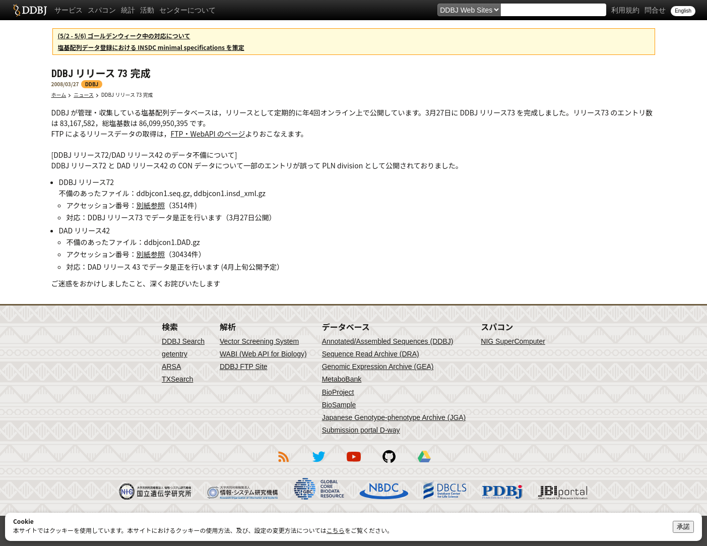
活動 (147, 10)
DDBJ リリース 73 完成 (129, 94)
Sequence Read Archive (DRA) (370, 354)
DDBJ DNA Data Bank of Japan (30, 10)
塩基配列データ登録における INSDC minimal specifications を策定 (151, 47)
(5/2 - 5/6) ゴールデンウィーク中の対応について (124, 35)
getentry (174, 354)
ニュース (84, 94)
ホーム (59, 94)
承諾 (683, 526)
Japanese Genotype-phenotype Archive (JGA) (394, 417)
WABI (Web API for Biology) (263, 354)
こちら (336, 530)
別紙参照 (151, 205)
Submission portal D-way (361, 430)
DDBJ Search (183, 341)
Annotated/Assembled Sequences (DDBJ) (388, 341)
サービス (68, 10)
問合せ (655, 10)
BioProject (338, 392)
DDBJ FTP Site (244, 366)
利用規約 (625, 10)
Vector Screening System (259, 341)
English (683, 11)
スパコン (102, 10)
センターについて (187, 10)
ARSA (171, 366)
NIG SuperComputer (513, 341)
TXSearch (177, 379)
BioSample (339, 405)
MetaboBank (342, 379)
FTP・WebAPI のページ (208, 134)
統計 (128, 10)
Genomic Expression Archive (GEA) (378, 366)
